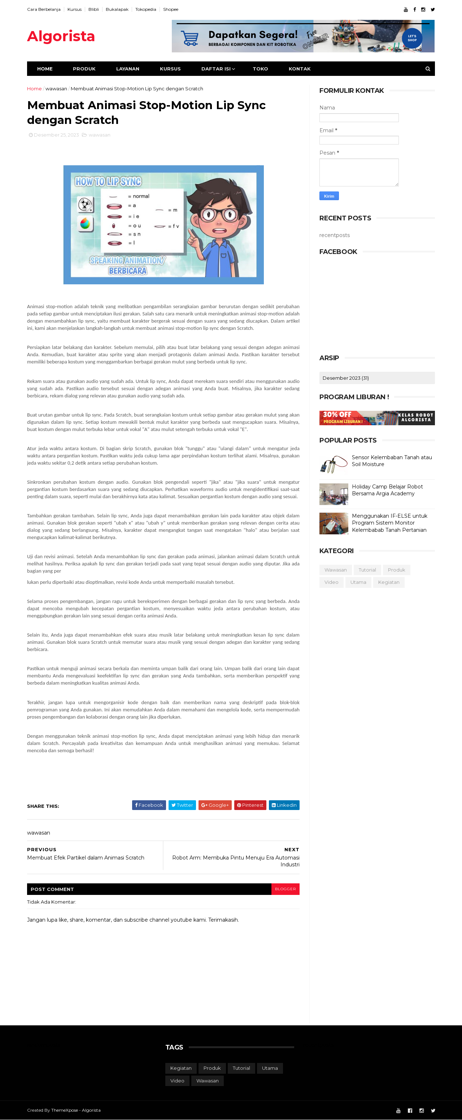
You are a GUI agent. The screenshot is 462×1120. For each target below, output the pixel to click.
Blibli (93, 9)
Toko (260, 69)
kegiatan (389, 582)
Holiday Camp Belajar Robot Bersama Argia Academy (387, 490)
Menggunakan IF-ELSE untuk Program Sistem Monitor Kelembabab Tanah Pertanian (389, 523)
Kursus (74, 9)
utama (358, 582)
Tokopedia (145, 9)
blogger (285, 889)
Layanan (127, 69)
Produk (84, 69)
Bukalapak (117, 9)
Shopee (170, 9)
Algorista (61, 36)
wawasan (56, 88)
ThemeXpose (64, 1110)
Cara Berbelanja (44, 9)
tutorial (367, 570)
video (331, 582)
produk (396, 570)
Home (45, 69)
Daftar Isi (216, 69)
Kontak (300, 69)
